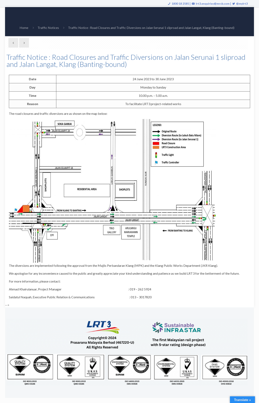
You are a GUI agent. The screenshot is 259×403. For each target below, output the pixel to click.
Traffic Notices (48, 28)
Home (24, 28)
